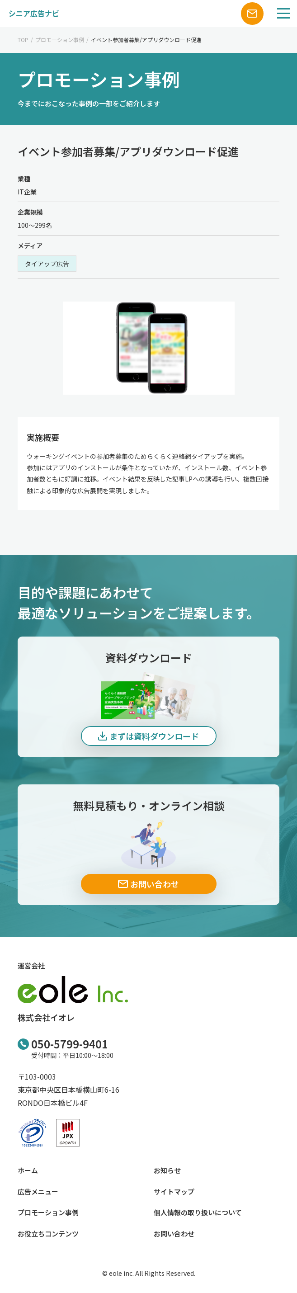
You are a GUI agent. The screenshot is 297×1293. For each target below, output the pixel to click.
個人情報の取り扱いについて (198, 1212)
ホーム (28, 1170)
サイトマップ (174, 1191)
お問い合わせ (174, 1233)
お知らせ (167, 1170)
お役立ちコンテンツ (48, 1233)
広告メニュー (38, 1191)
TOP (23, 39)
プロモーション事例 (59, 39)
